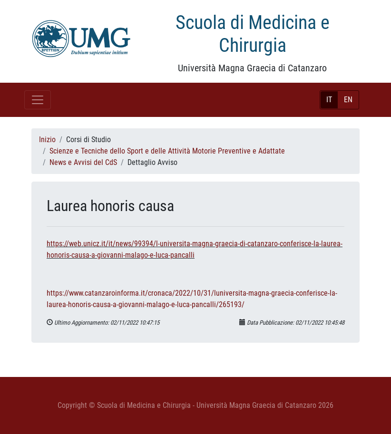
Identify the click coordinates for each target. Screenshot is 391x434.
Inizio (47, 139)
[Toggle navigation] (37, 99)
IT (329, 99)
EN (348, 99)
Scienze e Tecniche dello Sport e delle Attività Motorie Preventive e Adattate (167, 150)
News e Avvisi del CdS (83, 162)
